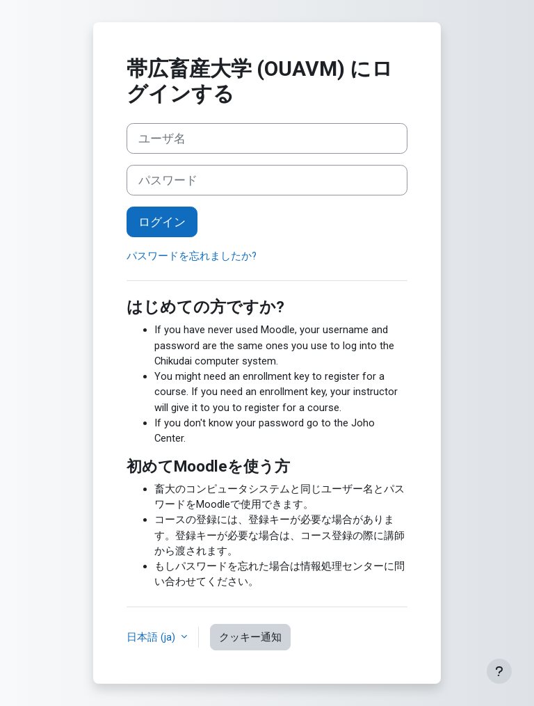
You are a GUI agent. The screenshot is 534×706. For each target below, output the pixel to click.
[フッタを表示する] (499, 671)
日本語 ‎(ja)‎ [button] (152, 637)
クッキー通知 (250, 637)
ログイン (162, 222)
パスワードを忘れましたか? (192, 256)
